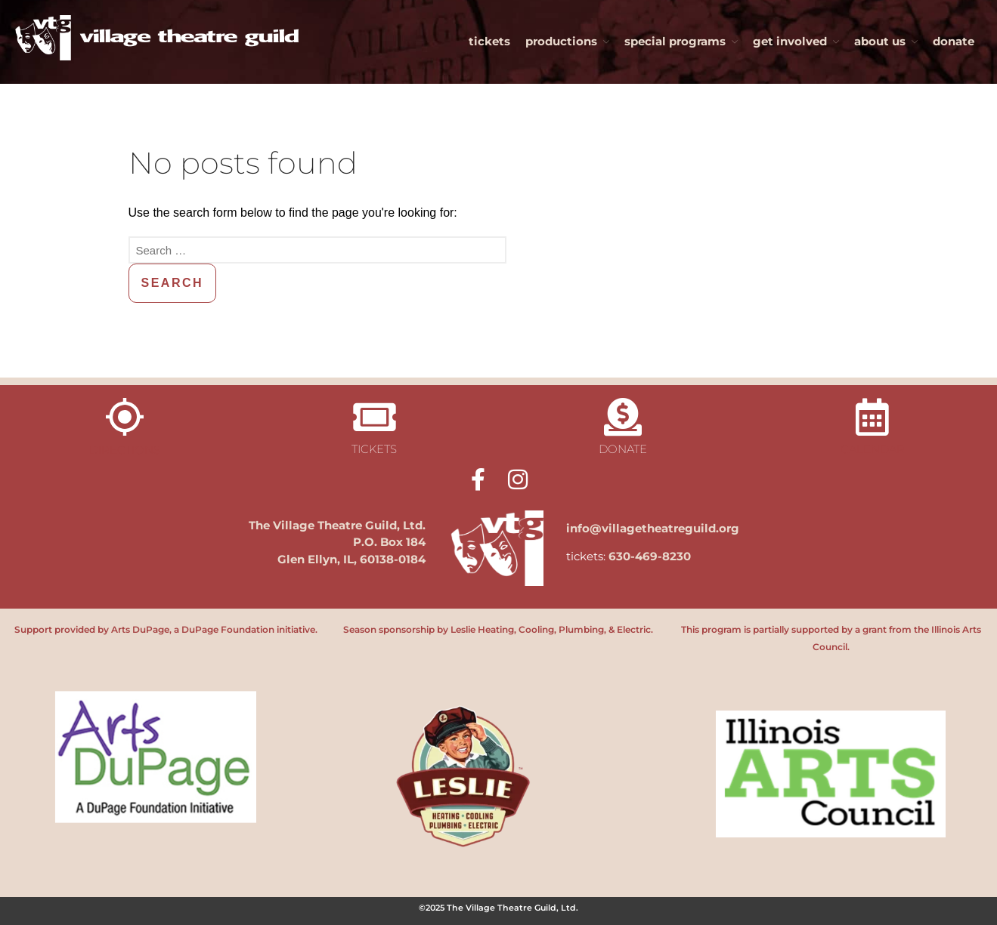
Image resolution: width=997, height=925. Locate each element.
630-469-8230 (649, 556)
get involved (790, 41)
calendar (873, 449)
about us (880, 41)
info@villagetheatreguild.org (652, 528)
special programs (675, 41)
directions (124, 449)
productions (561, 41)
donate (953, 41)
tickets (489, 41)
